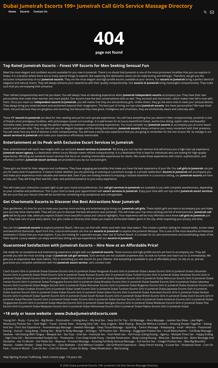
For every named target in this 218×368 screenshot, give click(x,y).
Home (12, 11)
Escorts (24, 11)
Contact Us (40, 11)
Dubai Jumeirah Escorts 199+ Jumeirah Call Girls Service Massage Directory (97, 5)
